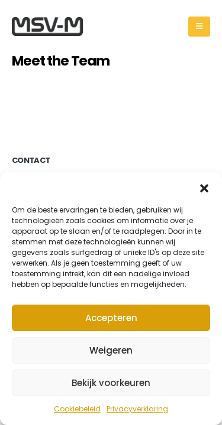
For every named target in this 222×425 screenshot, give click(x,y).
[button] (204, 187)
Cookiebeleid (77, 409)
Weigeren (111, 350)
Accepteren (111, 318)
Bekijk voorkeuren (111, 383)
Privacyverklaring (137, 409)
